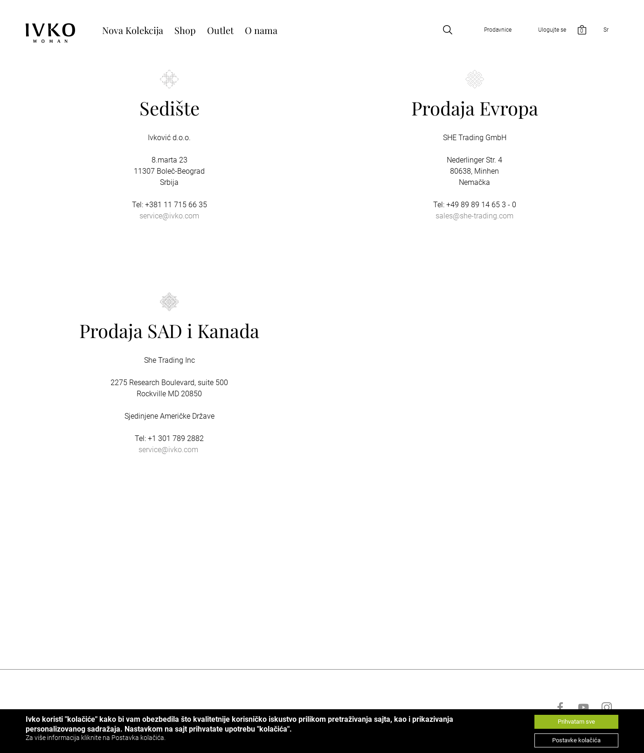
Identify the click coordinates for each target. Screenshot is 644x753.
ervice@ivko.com (170, 449)
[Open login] (542, 30)
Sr (606, 30)
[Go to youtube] (583, 707)
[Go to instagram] (606, 707)
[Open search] (447, 30)
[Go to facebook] (560, 707)
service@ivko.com (169, 215)
